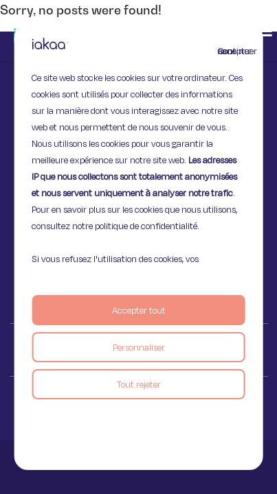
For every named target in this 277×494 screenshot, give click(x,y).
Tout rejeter (139, 384)
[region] (138, 247)
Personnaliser (139, 347)
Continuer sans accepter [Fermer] (226, 51)
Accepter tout (139, 310)
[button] (265, 31)
